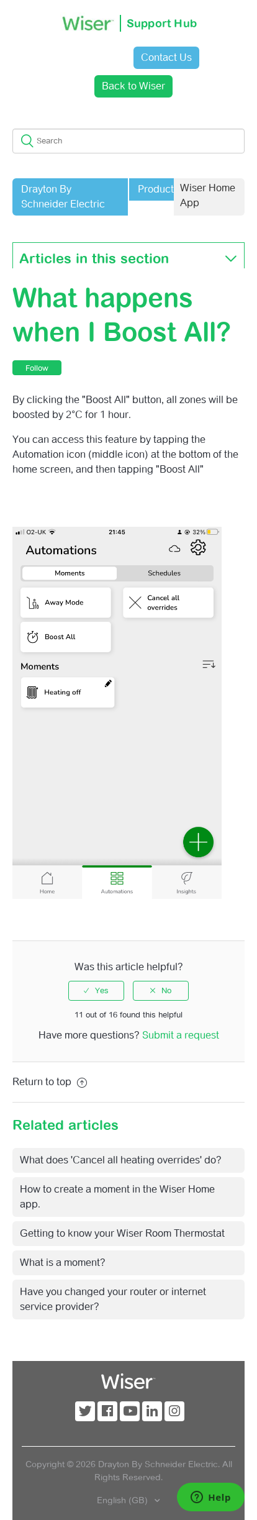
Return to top (49, 1082)
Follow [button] (36, 368)
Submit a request (180, 1035)
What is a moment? (63, 1262)
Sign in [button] (93, 57)
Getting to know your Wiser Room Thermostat (122, 1233)
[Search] (128, 141)
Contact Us (166, 57)
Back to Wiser (133, 86)
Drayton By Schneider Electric (63, 196)
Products (158, 189)
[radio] (96, 991)
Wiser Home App (207, 195)
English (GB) (123, 1500)
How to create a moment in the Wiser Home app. (117, 1196)
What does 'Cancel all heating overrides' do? (121, 1160)
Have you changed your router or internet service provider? (113, 1299)
